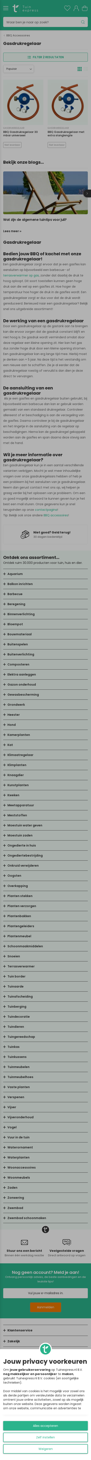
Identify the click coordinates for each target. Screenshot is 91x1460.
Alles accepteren (45, 1426)
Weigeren (45, 1449)
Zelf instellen (45, 1437)
